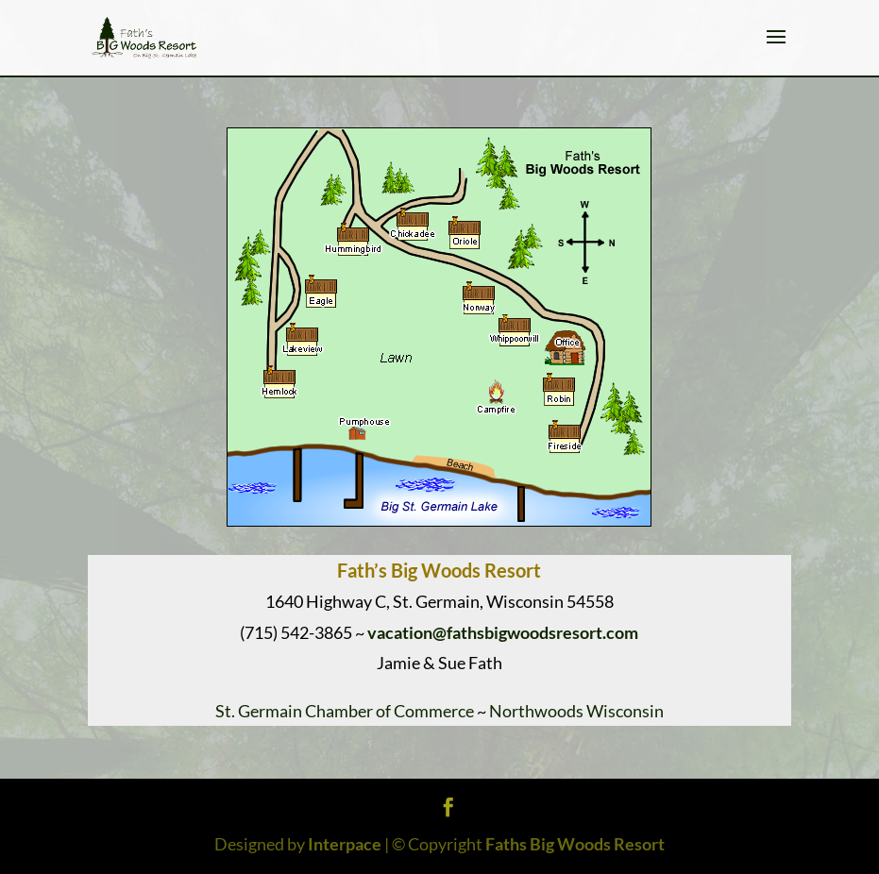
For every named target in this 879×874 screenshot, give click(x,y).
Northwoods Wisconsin (576, 710)
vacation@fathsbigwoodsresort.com (502, 632)
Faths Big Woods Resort (575, 843)
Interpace (344, 843)
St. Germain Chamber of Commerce (344, 710)
